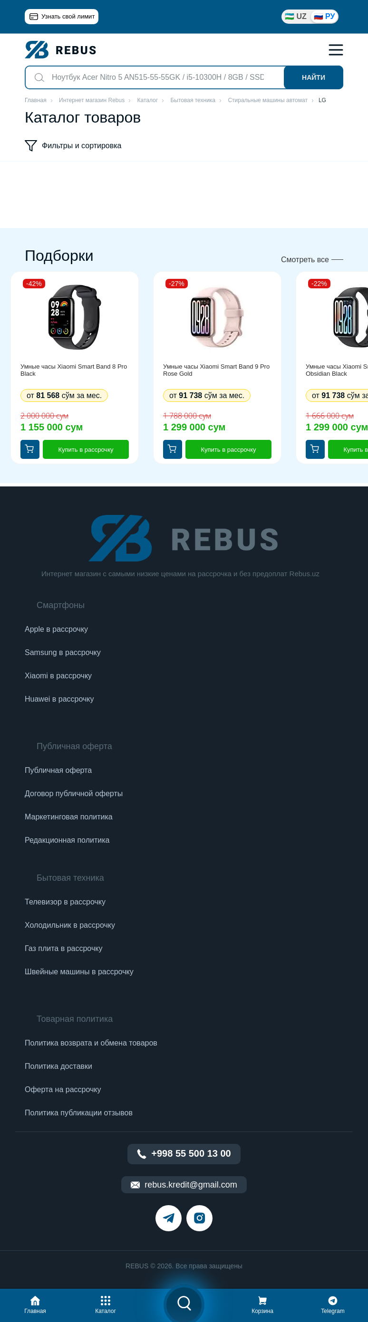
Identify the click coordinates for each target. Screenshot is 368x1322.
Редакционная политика (67, 840)
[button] (35, 1303)
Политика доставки (58, 1066)
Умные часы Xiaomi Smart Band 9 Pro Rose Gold (216, 370)
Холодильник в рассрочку (70, 925)
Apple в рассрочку (56, 629)
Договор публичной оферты (74, 793)
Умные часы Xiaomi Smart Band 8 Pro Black (73, 370)
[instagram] (199, 1218)
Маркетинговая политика (69, 817)
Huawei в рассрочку (59, 699)
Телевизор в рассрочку (65, 902)
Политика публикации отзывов (79, 1113)
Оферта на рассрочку (63, 1089)
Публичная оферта (58, 770)
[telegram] (168, 1218)
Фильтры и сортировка (73, 146)
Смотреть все (305, 260)
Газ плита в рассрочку (63, 948)
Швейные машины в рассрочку (79, 972)
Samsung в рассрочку (63, 652)
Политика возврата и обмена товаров (91, 1043)
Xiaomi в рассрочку (58, 676)
